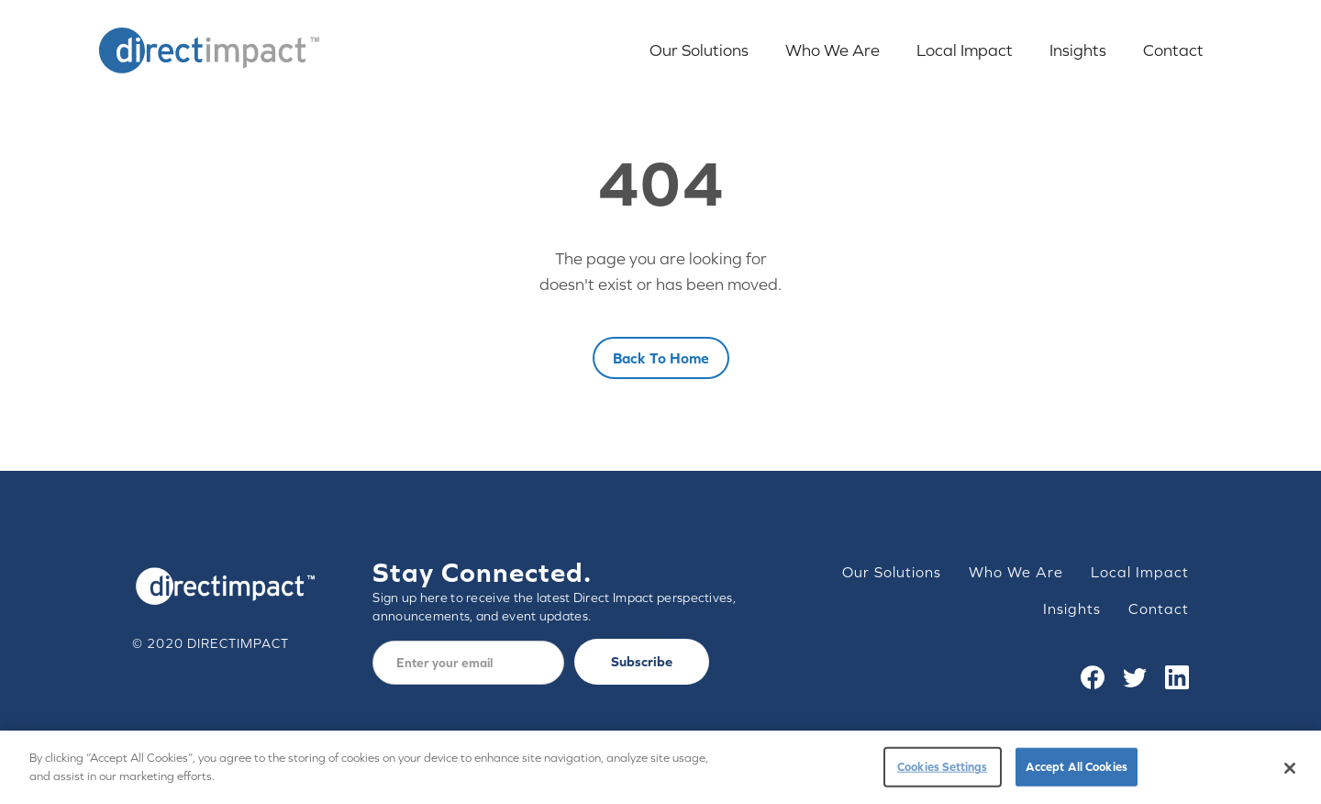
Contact (1173, 50)
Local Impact (964, 50)
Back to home (661, 358)
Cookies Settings (942, 772)
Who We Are (832, 50)
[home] (209, 50)
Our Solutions (699, 50)
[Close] (1290, 774)
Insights (1077, 50)
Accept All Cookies (1076, 772)
